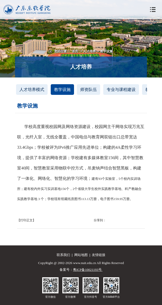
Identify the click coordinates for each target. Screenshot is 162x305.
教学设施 (106, 51)
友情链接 (98, 255)
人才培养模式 (31, 89)
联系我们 (63, 255)
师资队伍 (88, 89)
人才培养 (89, 51)
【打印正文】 (26, 220)
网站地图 (81, 255)
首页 (75, 51)
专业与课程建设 (121, 89)
